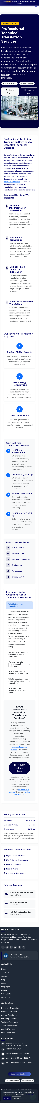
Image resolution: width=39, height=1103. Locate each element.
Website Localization (9, 1011)
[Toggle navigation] (36, 7)
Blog (3, 980)
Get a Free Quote (19, 1074)
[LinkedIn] (11, 947)
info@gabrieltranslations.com (17, 1053)
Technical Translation (9, 1022)
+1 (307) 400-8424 (13, 1049)
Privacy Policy (30, 1094)
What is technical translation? (15, 605)
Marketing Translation (10, 1019)
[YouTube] (15, 947)
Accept (6, 1098)
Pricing (4, 990)
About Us (5, 973)
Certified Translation (9, 1029)
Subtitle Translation (9, 1015)
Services (4, 976)
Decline (16, 1098)
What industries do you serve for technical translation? (18, 681)
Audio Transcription (9, 1026)
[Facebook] (3, 947)
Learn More (29, 91)
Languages (5, 987)
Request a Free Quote (19, 768)
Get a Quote (10, 91)
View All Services (8, 1033)
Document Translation (10, 1008)
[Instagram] (19, 947)
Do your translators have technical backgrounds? (16, 664)
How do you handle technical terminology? (18, 672)
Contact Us (5, 997)
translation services (12, 182)
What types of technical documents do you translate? (18, 654)
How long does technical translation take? (17, 690)
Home (3, 969)
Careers (4, 983)
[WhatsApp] (23, 947)
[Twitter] (7, 947)
